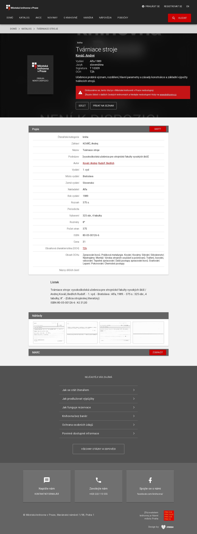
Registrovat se (173, 6)
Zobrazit (158, 352)
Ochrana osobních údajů (77, 424)
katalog (27, 28)
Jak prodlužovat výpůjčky (78, 398)
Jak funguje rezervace (76, 407)
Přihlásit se (151, 6)
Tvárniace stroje (47, 28)
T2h (85, 248)
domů (13, 28)
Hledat (179, 18)
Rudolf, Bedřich (106, 163)
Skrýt (157, 129)
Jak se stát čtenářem (75, 390)
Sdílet (82, 105)
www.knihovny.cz (168, 94)
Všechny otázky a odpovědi (98, 449)
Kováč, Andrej (85, 55)
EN (188, 6)
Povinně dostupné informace (80, 433)
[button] (40, 75)
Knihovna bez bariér (74, 416)
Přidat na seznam (103, 105)
